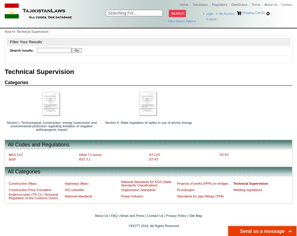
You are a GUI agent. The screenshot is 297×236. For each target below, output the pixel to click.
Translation (200, 4)
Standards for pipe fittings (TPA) (200, 196)
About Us (270, 4)
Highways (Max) (76, 183)
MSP (12, 159)
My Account (226, 13)
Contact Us (155, 215)
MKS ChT (16, 155)
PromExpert (186, 190)
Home (184, 4)
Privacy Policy (176, 215)
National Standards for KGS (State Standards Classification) (146, 183)
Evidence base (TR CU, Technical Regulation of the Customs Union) (33, 196)
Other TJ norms (90, 155)
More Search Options (182, 21)
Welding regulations (247, 190)
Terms (255, 4)
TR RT (224, 155)
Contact (286, 4)
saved (211, 19)
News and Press (132, 215)
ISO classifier (74, 190)
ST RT (153, 159)
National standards (79, 196)
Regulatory (219, 4)
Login (209, 13)
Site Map (195, 215)
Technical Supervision (250, 183)
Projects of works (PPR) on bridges (203, 183)
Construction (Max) (23, 183)
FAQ (114, 215)
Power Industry (132, 196)
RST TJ (84, 159)
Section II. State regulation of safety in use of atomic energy (148, 122)
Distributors (239, 4)
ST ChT (154, 155)
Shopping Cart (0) (253, 12)
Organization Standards (138, 190)
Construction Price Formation (30, 190)
